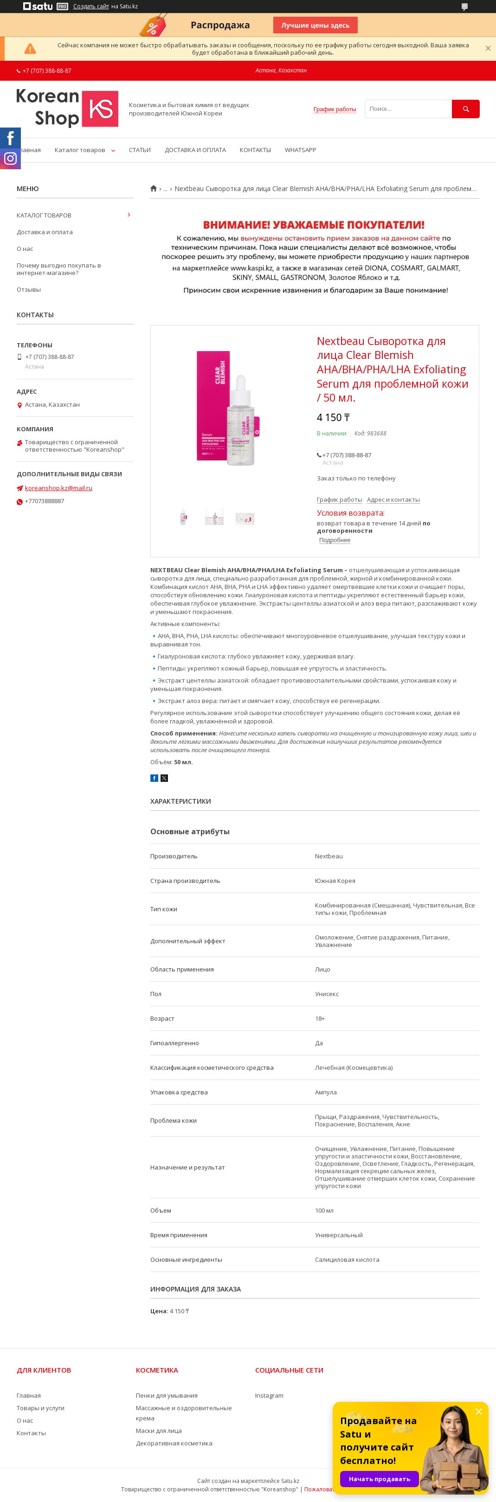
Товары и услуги (40, 1408)
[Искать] (466, 109)
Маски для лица (159, 1430)
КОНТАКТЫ (255, 150)
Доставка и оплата (45, 232)
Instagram (269, 1395)
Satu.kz (290, 1481)
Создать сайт (91, 6)
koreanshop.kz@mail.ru (58, 488)
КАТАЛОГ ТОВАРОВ (44, 215)
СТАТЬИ (140, 150)
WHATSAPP (300, 150)
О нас (25, 248)
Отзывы (29, 289)
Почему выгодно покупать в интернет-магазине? (59, 269)
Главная (29, 150)
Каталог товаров (80, 150)
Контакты (31, 1433)
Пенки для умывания (167, 1395)
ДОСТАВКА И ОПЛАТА (195, 150)
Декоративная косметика (174, 1443)
